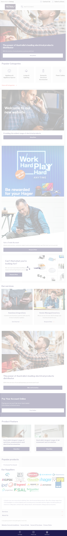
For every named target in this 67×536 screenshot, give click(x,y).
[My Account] (47, 533)
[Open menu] (19, 533)
